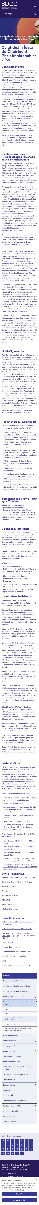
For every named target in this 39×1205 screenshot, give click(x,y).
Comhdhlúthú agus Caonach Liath (16, 965)
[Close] (36, 1188)
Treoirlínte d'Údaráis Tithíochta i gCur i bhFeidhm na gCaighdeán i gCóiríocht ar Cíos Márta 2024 (20, 867)
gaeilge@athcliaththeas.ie (12, 1177)
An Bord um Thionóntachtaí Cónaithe (17, 929)
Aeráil (4, 961)
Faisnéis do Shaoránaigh (12, 947)
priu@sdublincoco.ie (10, 909)
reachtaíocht (7, 537)
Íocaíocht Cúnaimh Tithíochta (14, 956)
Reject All (19, 1202)
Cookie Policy (19, 1198)
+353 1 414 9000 (9, 1173)
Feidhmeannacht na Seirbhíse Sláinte (17, 952)
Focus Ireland (7, 943)
